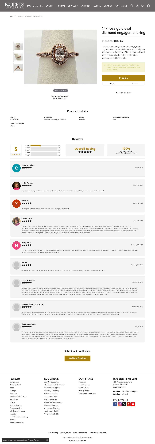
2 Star (27, 153)
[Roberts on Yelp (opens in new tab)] (129, 404)
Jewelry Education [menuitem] (51, 382)
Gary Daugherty (29, 324)
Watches (86, 5)
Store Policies (84, 388)
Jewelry (73, 5)
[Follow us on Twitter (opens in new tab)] (124, 404)
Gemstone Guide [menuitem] (51, 397)
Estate (97, 5)
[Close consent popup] (47, 440)
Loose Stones (35, 5)
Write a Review (77, 358)
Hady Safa (26, 242)
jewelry (12, 16)
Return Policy (53, 433)
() (59, 145)
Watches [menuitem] (13, 420)
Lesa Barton (27, 218)
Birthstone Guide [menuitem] (50, 394)
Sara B (24, 262)
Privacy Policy (84, 391)
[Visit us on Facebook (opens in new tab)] (115, 404)
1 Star (27, 155)
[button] (131, 5)
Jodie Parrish (27, 183)
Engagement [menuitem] (14, 382)
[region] (60, 57)
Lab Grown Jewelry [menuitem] (17, 411)
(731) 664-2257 (59, 99)
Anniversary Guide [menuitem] (51, 411)
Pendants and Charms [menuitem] (18, 397)
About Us (82, 382)
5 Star (27, 145)
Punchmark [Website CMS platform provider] (82, 440)
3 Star (27, 150)
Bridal (61, 5)
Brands (108, 5)
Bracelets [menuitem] (13, 394)
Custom (50, 5)
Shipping (113, 84)
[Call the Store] (119, 387)
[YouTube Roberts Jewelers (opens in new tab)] (133, 404)
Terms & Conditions (80, 433)
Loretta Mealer (28, 280)
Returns (135, 84)
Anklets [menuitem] (13, 414)
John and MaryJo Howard (32, 304)
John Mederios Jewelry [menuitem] (19, 417)
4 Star (27, 148)
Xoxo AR (25, 201)
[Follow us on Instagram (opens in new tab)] (120, 404)
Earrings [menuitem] (13, 391)
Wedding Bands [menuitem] (15, 385)
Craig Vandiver (28, 165)
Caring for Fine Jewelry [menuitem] (53, 402)
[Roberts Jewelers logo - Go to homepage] (15, 5)
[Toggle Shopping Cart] (148, 5)
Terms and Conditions (87, 394)
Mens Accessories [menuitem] (17, 423)
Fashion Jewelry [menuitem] (16, 405)
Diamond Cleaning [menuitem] (51, 405)
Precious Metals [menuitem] (50, 399)
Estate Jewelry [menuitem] (16, 408)
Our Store (121, 5)
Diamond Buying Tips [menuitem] (52, 388)
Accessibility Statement (97, 433)
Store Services (84, 385)
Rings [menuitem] (12, 388)
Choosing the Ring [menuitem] (51, 391)
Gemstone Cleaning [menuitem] (52, 408)
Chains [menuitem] (12, 402)
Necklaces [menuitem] (14, 399)
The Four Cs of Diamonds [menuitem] (54, 385)
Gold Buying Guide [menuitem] (51, 414)
